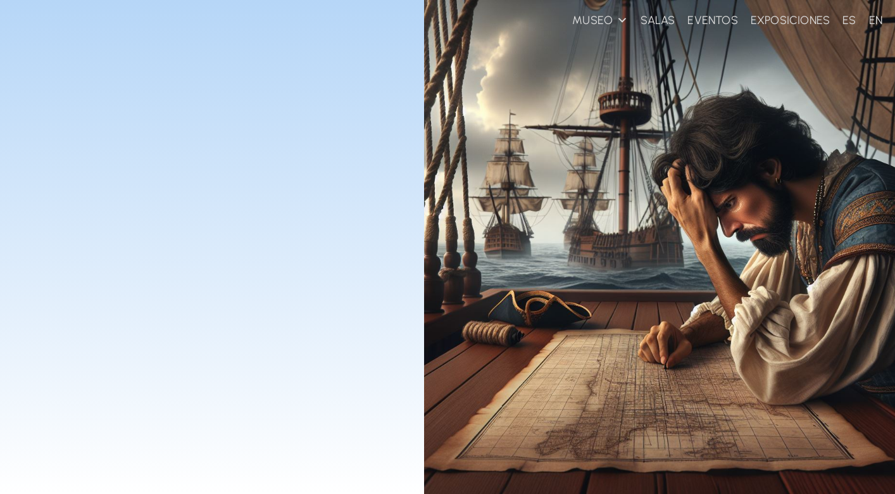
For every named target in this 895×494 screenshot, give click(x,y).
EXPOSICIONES (790, 20)
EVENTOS (712, 20)
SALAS (658, 20)
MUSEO (600, 20)
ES (849, 20)
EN (875, 20)
